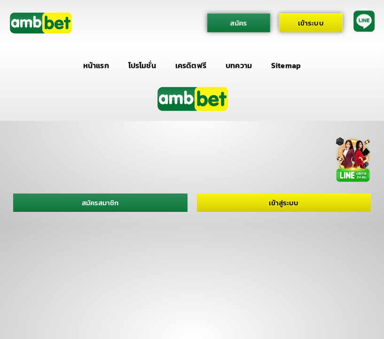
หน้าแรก (96, 65)
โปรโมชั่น (142, 65)
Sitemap (286, 65)
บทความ (239, 65)
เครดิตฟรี (190, 65)
